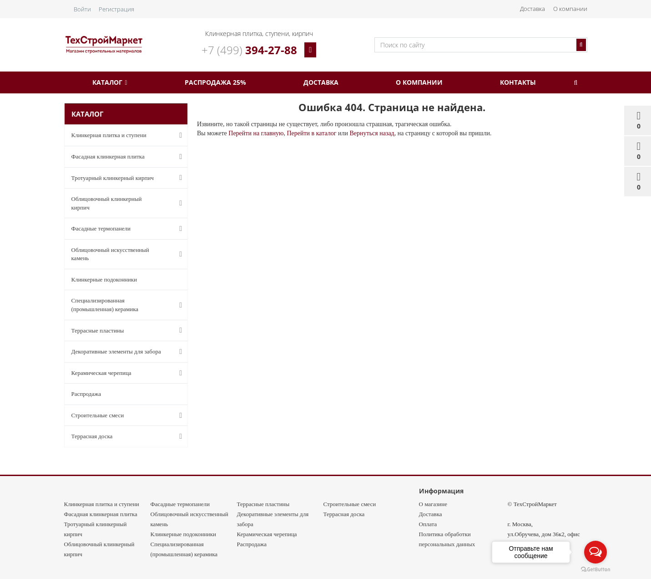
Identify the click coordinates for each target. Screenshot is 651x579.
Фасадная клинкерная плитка (122, 156)
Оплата (428, 524)
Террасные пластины (122, 330)
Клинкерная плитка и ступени (122, 135)
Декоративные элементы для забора (122, 351)
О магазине (433, 504)
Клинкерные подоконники (104, 279)
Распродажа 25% (215, 82)
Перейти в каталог (311, 133)
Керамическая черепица (122, 373)
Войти (82, 9)
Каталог (109, 82)
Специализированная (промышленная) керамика (122, 305)
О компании (570, 9)
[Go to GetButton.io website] (595, 570)
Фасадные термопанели (122, 228)
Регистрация (116, 9)
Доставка (532, 9)
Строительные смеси (122, 415)
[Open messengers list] (595, 552)
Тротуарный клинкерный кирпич (122, 177)
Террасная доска (122, 436)
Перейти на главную (255, 133)
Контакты (518, 82)
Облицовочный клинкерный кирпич (122, 203)
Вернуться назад (371, 133)
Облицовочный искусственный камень (122, 254)
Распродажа (86, 393)
